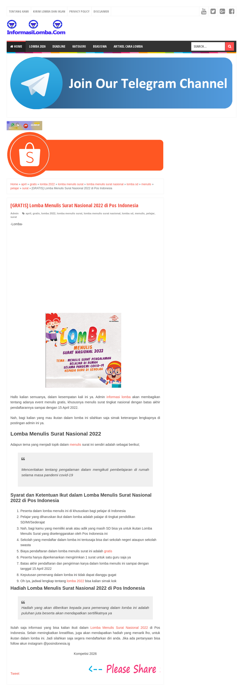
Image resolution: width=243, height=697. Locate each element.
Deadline (58, 46)
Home (16, 46)
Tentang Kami (19, 11)
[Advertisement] (85, 264)
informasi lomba (119, 397)
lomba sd (127, 213)
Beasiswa (100, 46)
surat (13, 217)
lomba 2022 (48, 213)
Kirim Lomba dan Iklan (49, 11)
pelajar (150, 213)
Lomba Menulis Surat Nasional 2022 (118, 628)
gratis (36, 213)
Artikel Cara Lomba (128, 46)
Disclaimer (101, 11)
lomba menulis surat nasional (102, 213)
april (28, 213)
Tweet (14, 673)
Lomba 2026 (37, 46)
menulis (140, 213)
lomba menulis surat (69, 213)
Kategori (79, 46)
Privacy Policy (79, 11)
